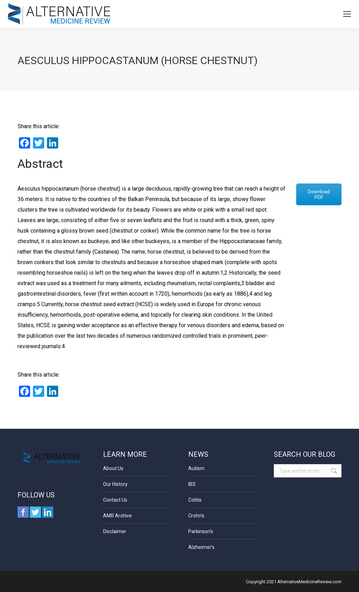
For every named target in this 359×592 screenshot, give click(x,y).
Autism (196, 468)
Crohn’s (196, 515)
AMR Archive (117, 515)
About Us (113, 468)
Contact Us (115, 500)
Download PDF (319, 194)
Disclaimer (114, 531)
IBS (192, 484)
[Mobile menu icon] (347, 14)
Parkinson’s (200, 531)
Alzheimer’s (201, 547)
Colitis (195, 500)
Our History (115, 484)
